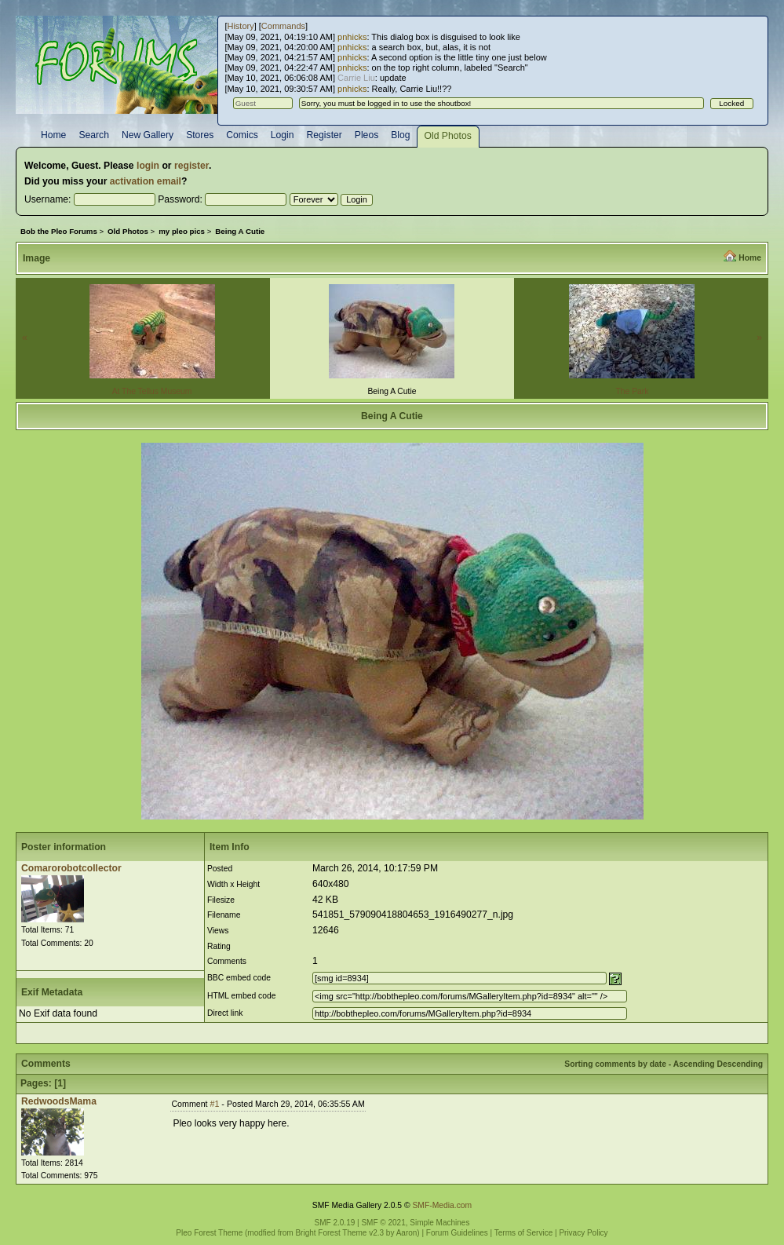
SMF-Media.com (442, 1205)
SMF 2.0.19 (335, 1222)
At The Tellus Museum (152, 391)
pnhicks (351, 37)
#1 (215, 1103)
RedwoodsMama (59, 1101)
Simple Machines (439, 1222)
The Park (631, 391)
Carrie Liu (356, 77)
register (191, 165)
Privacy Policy (583, 1233)
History (240, 26)
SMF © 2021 (383, 1222)
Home (749, 258)
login (148, 165)
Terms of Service (523, 1233)
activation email (145, 181)
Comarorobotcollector (71, 868)
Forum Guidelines (457, 1233)
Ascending (694, 1064)
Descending (740, 1064)
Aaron (407, 1233)
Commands (283, 26)
